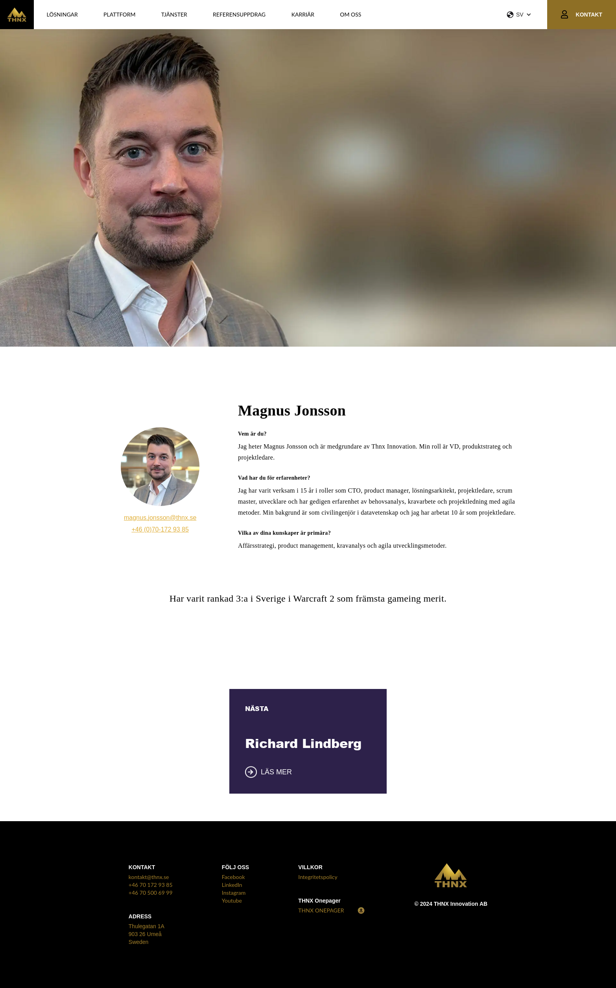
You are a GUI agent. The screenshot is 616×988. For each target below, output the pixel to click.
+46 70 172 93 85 (151, 884)
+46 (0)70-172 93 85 (159, 529)
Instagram (233, 892)
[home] (17, 14)
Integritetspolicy (317, 877)
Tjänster (174, 14)
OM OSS (350, 14)
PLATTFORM (119, 14)
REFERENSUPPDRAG (239, 14)
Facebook (233, 877)
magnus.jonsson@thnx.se (160, 517)
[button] (526, 14)
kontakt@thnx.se (149, 877)
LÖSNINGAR (62, 14)
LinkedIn (232, 884)
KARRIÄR (302, 14)
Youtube (232, 900)
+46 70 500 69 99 (151, 892)
